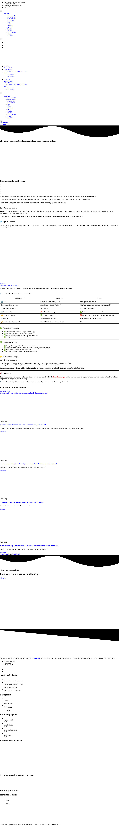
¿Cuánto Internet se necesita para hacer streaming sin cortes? (23, 425)
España (9, 29)
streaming (37, 658)
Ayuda (6, 73)
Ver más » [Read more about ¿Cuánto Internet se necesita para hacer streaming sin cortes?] (3, 431)
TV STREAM (8, 69)
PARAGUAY (11, 19)
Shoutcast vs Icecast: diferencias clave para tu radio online (21, 502)
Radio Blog (10, 76)
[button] (59, 185)
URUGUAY (11, 20)
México (9, 27)
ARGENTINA (11, 15)
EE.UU (9, 30)
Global (9, 34)
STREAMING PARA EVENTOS (17, 71)
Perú (8, 22)
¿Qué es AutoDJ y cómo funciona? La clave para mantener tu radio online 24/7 (29, 546)
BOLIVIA (7, 14)
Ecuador (9, 25)
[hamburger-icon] (1, 11)
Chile (9, 24)
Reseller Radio (8, 68)
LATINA (10, 35)
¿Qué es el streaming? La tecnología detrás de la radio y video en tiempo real (28, 464)
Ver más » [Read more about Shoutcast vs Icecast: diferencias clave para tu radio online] (3, 509)
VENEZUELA (11, 32)
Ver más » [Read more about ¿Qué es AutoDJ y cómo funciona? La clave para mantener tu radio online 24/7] (3, 552)
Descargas (10, 74)
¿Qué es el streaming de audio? (9, 285)
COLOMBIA (11, 17)
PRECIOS (7, 66)
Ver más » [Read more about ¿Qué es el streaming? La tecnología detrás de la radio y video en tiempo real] (3, 470)
